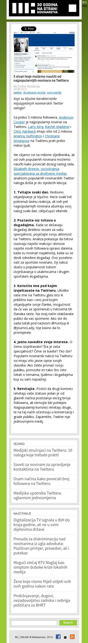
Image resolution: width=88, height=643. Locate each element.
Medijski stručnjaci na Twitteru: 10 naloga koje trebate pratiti (43, 453)
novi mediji (54, 92)
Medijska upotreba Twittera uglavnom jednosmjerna (37, 495)
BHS (84, 2)
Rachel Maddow (57, 126)
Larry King (35, 126)
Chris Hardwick (25, 131)
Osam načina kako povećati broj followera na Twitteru (41, 481)
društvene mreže (34, 92)
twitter (18, 92)
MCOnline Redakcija (27, 86)
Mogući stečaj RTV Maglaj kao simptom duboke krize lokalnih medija (41, 567)
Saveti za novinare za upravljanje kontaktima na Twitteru (42, 467)
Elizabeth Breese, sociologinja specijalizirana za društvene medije (40, 171)
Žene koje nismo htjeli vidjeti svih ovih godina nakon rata (42, 584)
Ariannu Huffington (28, 136)
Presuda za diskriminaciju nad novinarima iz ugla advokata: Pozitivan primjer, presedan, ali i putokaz (41, 546)
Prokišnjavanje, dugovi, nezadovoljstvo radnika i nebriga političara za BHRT (42, 601)
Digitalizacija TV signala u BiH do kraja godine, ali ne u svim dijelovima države (42, 525)
